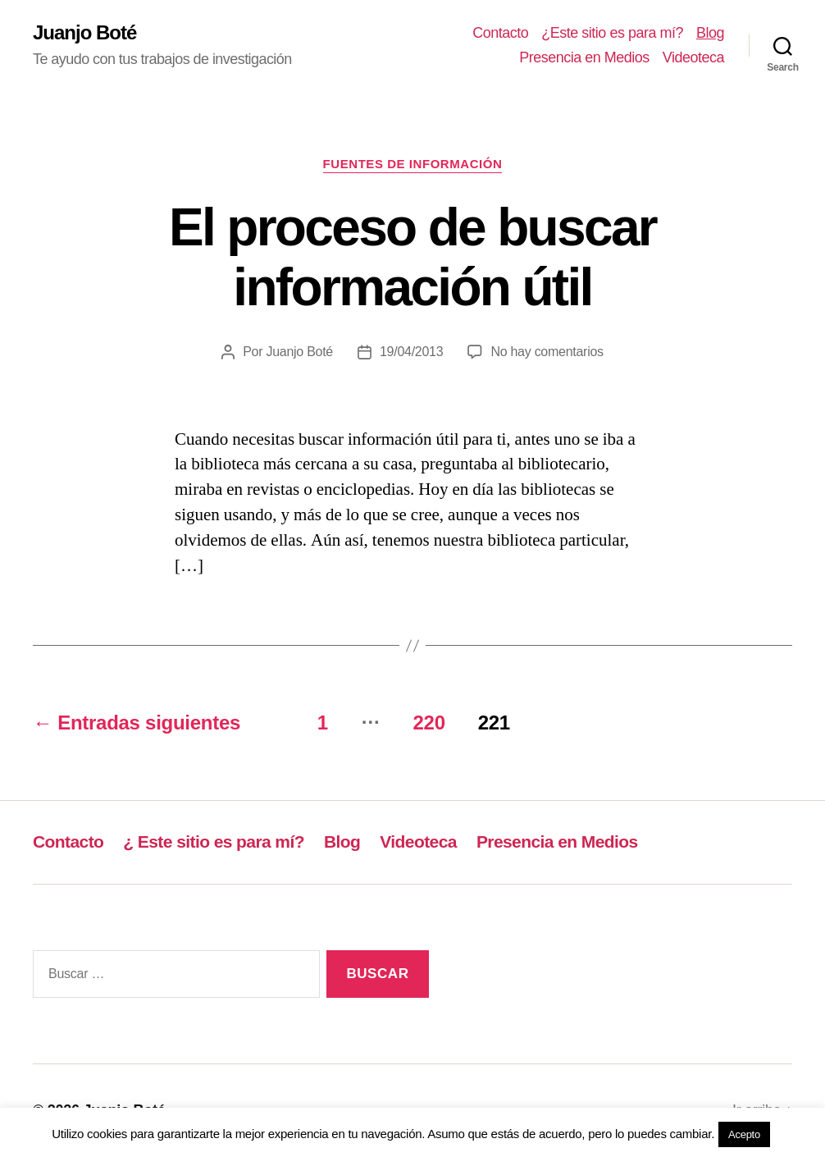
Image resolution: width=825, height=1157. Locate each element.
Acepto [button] (744, 1134)
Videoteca (693, 57)
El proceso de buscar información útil (412, 257)
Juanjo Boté (84, 33)
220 (428, 722)
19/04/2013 (411, 352)
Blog (710, 33)
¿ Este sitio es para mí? (213, 841)
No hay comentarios (546, 352)
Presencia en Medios (584, 57)
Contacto (500, 33)
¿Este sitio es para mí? (612, 33)
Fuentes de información (413, 164)
